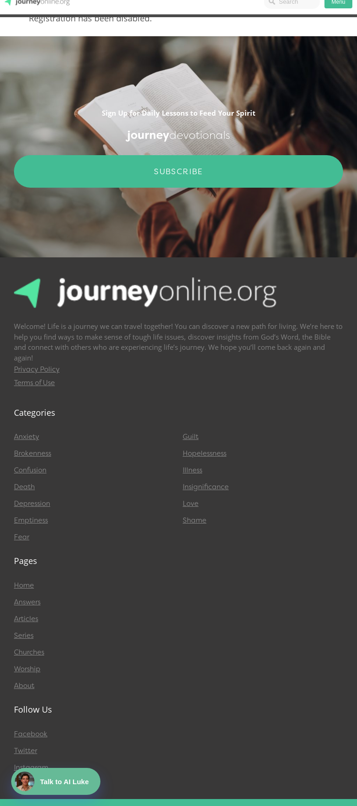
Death (24, 486)
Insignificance (206, 486)
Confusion (30, 470)
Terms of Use (34, 382)
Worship (27, 669)
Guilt (190, 436)
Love (190, 503)
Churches (29, 652)
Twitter (25, 750)
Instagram (31, 767)
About (24, 685)
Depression (32, 503)
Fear (21, 537)
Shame (194, 520)
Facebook (30, 734)
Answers (27, 602)
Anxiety (26, 436)
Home (24, 585)
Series (23, 635)
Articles (26, 618)
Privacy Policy (37, 369)
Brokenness (32, 453)
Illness (192, 470)
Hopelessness (204, 453)
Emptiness (31, 520)
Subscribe (178, 171)
